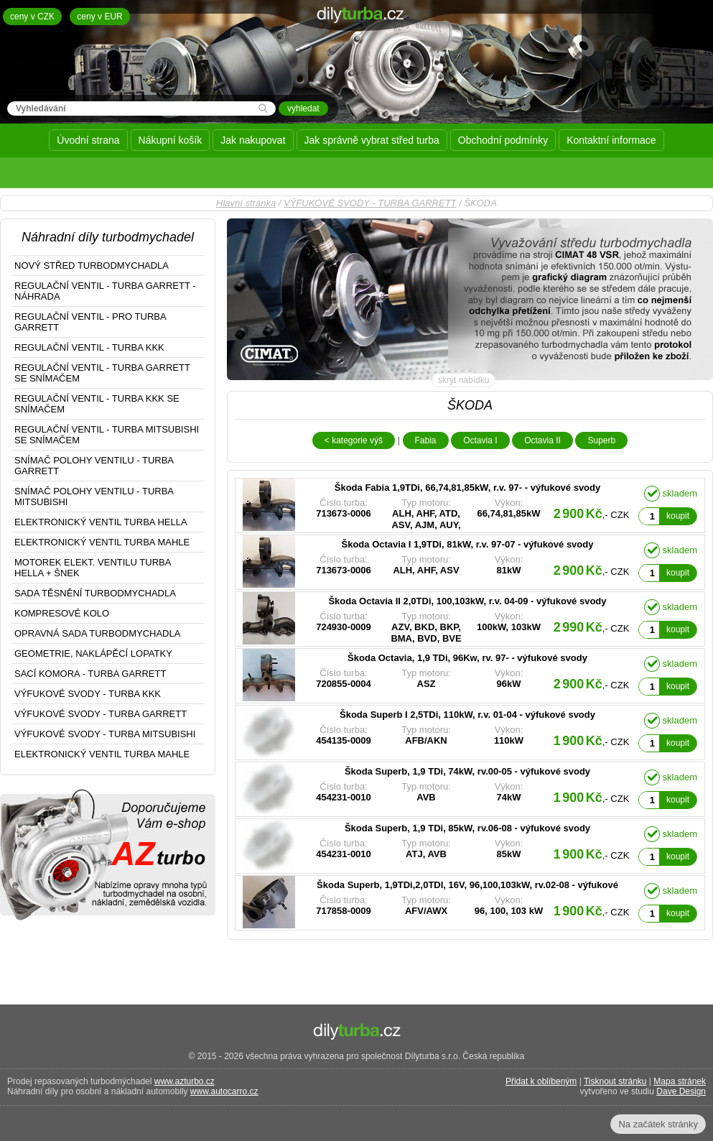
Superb (601, 440)
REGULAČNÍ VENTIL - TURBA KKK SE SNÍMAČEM (97, 404)
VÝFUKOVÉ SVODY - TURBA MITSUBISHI (104, 734)
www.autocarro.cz (224, 1091)
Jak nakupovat (252, 140)
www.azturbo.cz (184, 1081)
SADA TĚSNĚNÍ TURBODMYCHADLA (95, 593)
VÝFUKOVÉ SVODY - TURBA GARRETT (370, 203)
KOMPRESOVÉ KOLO (61, 613)
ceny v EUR (99, 16)
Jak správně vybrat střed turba (371, 140)
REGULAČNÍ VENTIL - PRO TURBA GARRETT (90, 322)
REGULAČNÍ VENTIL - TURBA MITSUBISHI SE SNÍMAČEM (106, 434)
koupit (677, 516)
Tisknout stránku (615, 1081)
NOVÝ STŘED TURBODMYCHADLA (91, 265)
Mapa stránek (679, 1081)
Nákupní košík (170, 140)
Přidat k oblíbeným (541, 1081)
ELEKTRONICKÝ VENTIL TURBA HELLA (100, 522)
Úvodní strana (88, 140)
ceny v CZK (32, 16)
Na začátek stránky (658, 1124)
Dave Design (681, 1091)
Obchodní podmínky (503, 140)
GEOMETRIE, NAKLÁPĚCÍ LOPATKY (93, 653)
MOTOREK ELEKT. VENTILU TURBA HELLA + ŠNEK (92, 567)
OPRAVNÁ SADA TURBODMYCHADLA (97, 633)
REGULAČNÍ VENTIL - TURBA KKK (89, 347)
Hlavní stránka (246, 203)
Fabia (426, 440)
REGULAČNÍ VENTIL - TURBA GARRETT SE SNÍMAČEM (102, 373)
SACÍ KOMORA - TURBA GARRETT (90, 673)
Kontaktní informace (611, 140)
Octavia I (480, 440)
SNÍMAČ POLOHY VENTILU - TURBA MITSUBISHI (94, 496)
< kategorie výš (354, 440)
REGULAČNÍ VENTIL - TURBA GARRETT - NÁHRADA (105, 291)
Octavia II (542, 440)
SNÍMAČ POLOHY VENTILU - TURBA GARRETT (94, 465)
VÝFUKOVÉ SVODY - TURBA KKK (87, 693)
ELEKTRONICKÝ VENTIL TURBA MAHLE (102, 542)
